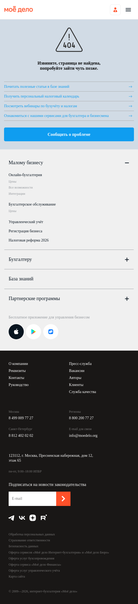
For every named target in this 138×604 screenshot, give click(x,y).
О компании (18, 364)
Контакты (16, 378)
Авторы (75, 378)
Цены (12, 181)
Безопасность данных (23, 546)
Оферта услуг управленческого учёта (34, 570)
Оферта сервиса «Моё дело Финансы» (35, 564)
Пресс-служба (80, 364)
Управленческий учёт (26, 222)
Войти (115, 9)
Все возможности (21, 187)
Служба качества (82, 392)
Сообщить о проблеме (69, 134)
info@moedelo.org (83, 436)
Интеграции (17, 194)
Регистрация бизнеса (25, 231)
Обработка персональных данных (32, 534)
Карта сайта (17, 576)
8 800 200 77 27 (81, 418)
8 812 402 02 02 (21, 436)
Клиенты (76, 385)
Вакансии (77, 371)
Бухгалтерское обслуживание (32, 204)
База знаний (21, 278)
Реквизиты (17, 371)
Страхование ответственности (29, 540)
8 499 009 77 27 (21, 418)
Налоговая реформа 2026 (29, 240)
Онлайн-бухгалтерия (25, 175)
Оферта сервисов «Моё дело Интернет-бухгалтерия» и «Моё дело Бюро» (59, 552)
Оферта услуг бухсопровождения (31, 558)
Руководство (19, 385)
